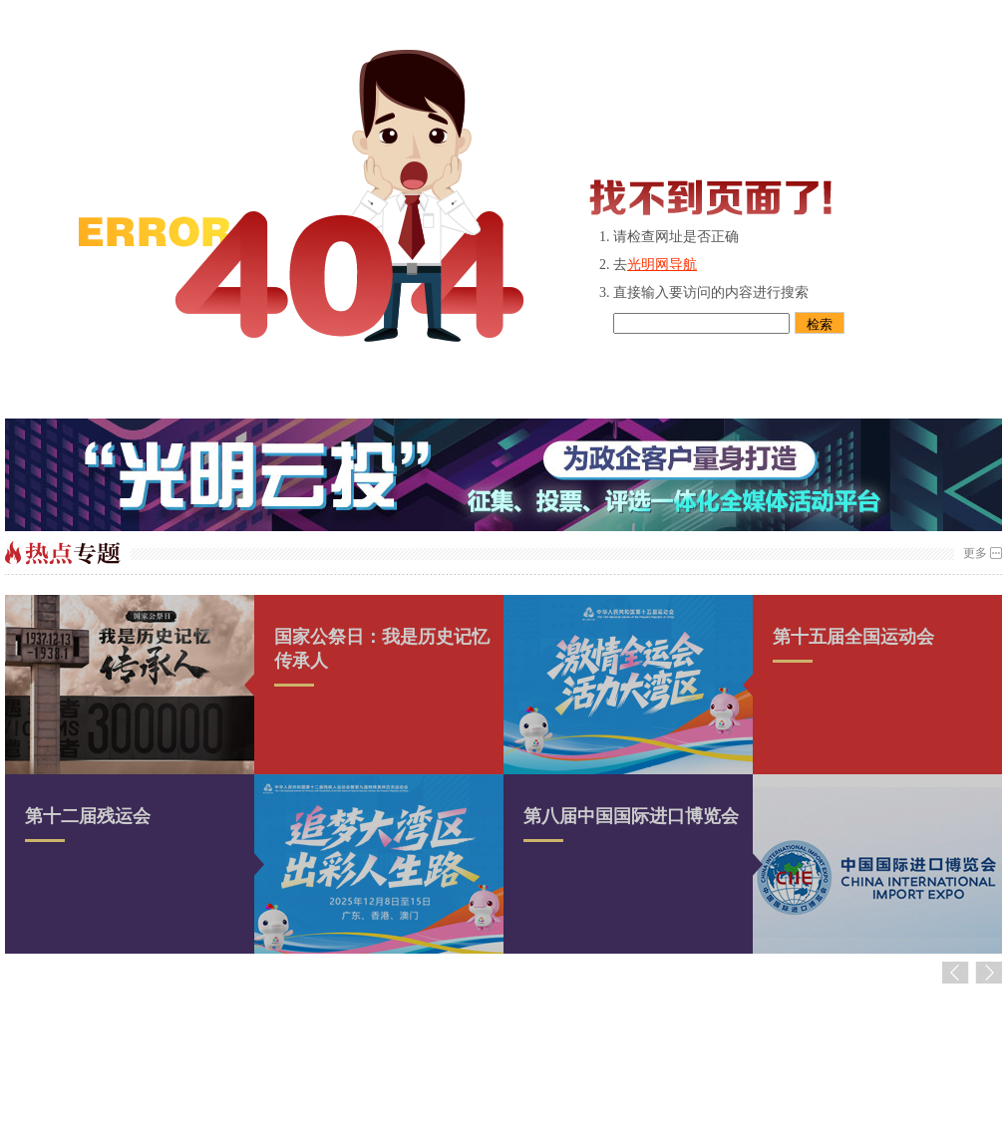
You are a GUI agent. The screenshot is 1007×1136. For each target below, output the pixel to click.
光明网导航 (662, 264)
